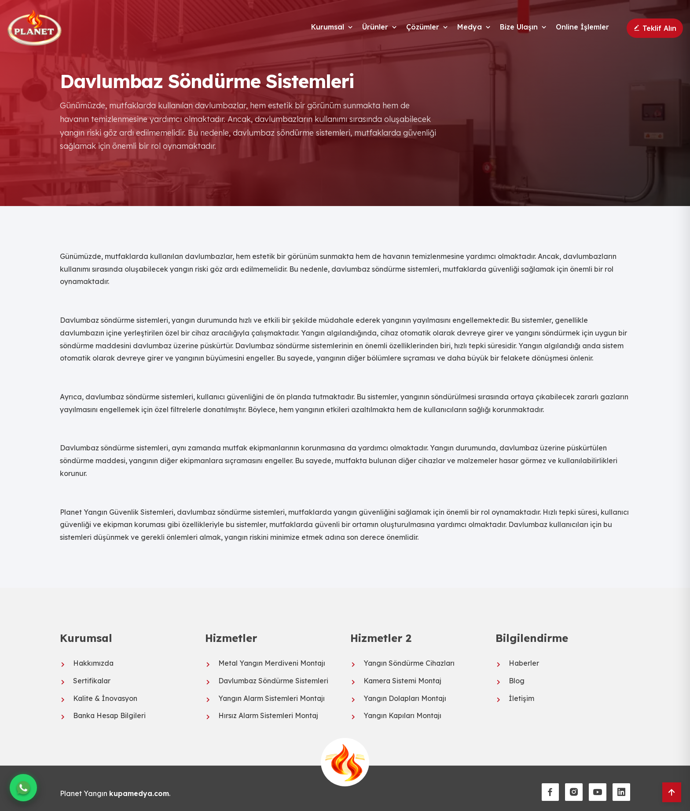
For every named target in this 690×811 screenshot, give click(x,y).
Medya (469, 26)
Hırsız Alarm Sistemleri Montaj (268, 714)
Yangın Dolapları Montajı (405, 697)
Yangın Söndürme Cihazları (409, 663)
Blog (517, 680)
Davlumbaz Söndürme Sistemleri (273, 680)
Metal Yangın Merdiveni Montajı (272, 663)
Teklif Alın (654, 28)
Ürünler (375, 26)
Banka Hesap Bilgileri (110, 714)
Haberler (524, 663)
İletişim (521, 697)
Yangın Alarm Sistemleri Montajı (272, 697)
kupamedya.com (140, 791)
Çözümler (422, 26)
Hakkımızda (93, 663)
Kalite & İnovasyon (105, 697)
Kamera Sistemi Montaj (403, 680)
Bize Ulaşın (519, 26)
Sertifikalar (92, 680)
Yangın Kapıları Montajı (403, 714)
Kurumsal (327, 26)
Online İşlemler (582, 26)
